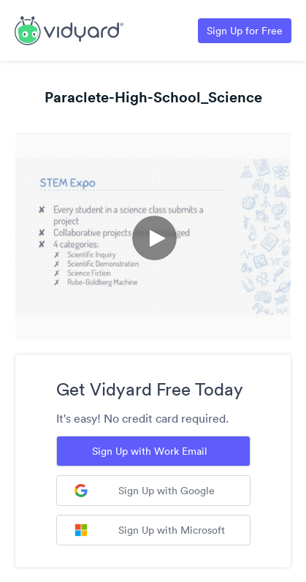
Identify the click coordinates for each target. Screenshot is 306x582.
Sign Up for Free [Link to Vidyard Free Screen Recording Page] (245, 30)
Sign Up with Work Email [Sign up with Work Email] (149, 451)
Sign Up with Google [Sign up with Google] (144, 490)
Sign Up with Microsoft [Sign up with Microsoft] (149, 530)
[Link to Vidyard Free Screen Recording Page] (69, 29)
